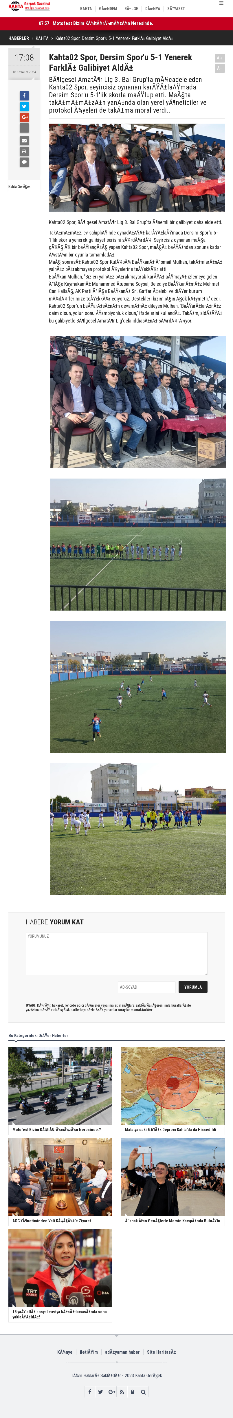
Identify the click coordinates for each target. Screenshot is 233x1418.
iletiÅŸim (89, 1352)
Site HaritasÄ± (161, 1352)
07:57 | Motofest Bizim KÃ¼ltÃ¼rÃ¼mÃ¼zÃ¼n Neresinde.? (97, 23)
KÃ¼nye (65, 1352)
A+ (220, 58)
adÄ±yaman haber (122, 1352)
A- (219, 68)
